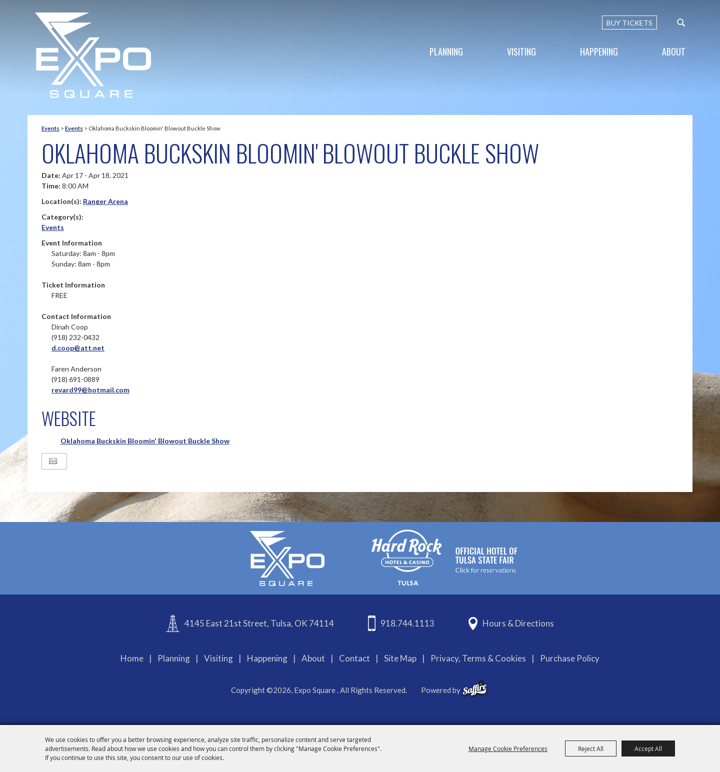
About (674, 51)
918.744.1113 (407, 623)
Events (51, 128)
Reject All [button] (591, 748)
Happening (599, 51)
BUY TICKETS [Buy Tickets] (629, 22)
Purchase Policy (570, 658)
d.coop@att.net (78, 348)
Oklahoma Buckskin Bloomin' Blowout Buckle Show (145, 440)
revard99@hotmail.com (91, 390)
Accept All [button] (648, 748)
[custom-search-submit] (681, 23)
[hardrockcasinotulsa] (445, 557)
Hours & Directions (518, 623)
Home (132, 658)
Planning (446, 51)
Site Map (400, 658)
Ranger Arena (105, 201)
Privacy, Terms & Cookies (478, 658)
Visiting (521, 51)
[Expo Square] (93, 55)
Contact (354, 658)
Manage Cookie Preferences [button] (508, 748)
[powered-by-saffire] (474, 688)
